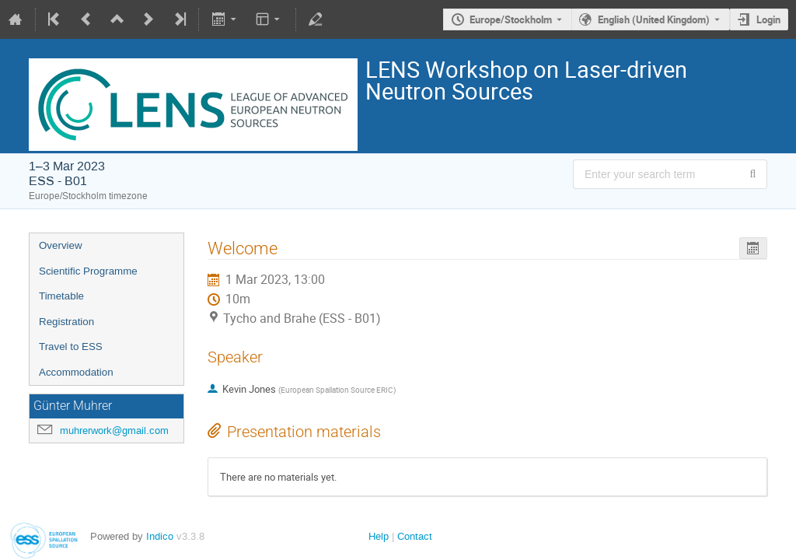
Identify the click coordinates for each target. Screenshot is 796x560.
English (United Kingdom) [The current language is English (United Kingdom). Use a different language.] (654, 19)
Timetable (61, 296)
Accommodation (76, 372)
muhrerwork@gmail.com (114, 430)
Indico (159, 536)
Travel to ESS (71, 346)
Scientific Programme (88, 271)
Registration (66, 321)
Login (768, 19)
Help (378, 536)
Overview (60, 245)
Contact (414, 536)
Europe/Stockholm (511, 19)
